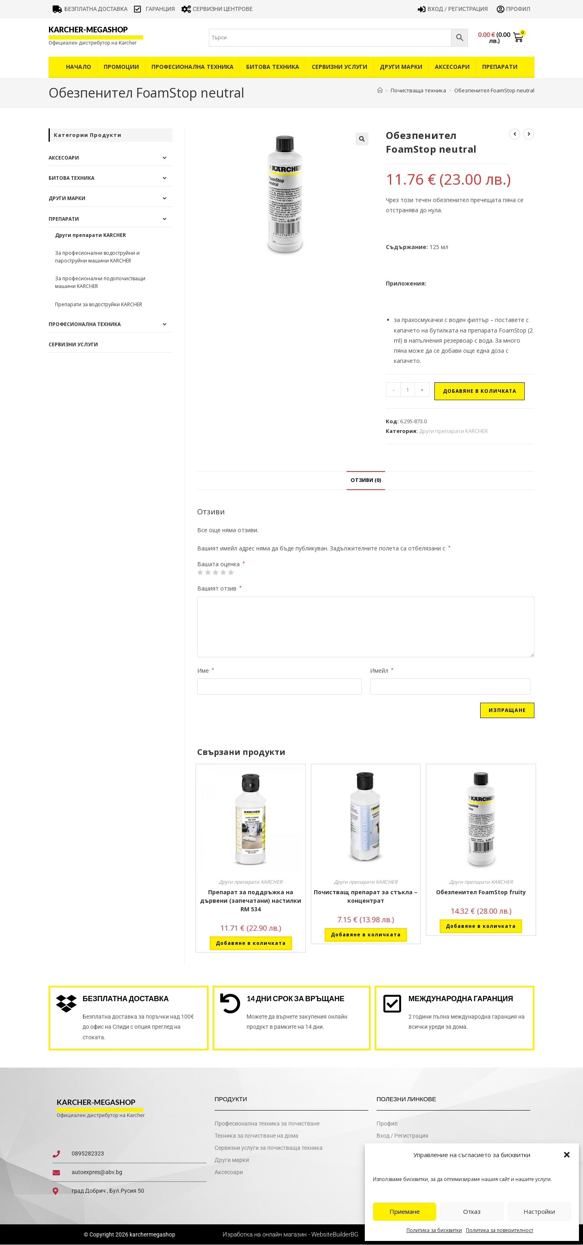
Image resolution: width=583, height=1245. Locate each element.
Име (205, 670)
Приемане (404, 1211)
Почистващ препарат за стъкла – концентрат (365, 896)
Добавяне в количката (479, 391)
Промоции (121, 66)
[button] (567, 1155)
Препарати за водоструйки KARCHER (98, 304)
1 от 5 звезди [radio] (200, 572)
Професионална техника (192, 66)
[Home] (380, 90)
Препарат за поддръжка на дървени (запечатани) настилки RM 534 (250, 900)
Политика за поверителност (499, 1230)
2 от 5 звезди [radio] (208, 572)
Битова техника (272, 66)
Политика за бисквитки (434, 1230)
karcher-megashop (88, 29)
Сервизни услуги (339, 66)
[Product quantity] (407, 389)
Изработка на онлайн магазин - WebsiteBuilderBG (291, 1234)
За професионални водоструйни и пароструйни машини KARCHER (97, 256)
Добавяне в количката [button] (251, 943)
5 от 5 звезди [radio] (231, 572)
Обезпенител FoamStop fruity (481, 892)
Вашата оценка (221, 564)
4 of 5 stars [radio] (223, 572)
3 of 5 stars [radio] (215, 572)
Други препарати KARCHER (453, 431)
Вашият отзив (219, 588)
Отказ (472, 1211)
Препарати (499, 66)
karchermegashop (151, 1234)
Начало (78, 66)
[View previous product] (514, 134)
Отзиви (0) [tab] (366, 480)
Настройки (539, 1211)
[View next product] (528, 134)
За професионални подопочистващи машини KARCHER (100, 282)
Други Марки (401, 66)
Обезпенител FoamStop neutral (494, 90)
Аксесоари (452, 66)
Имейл (382, 670)
